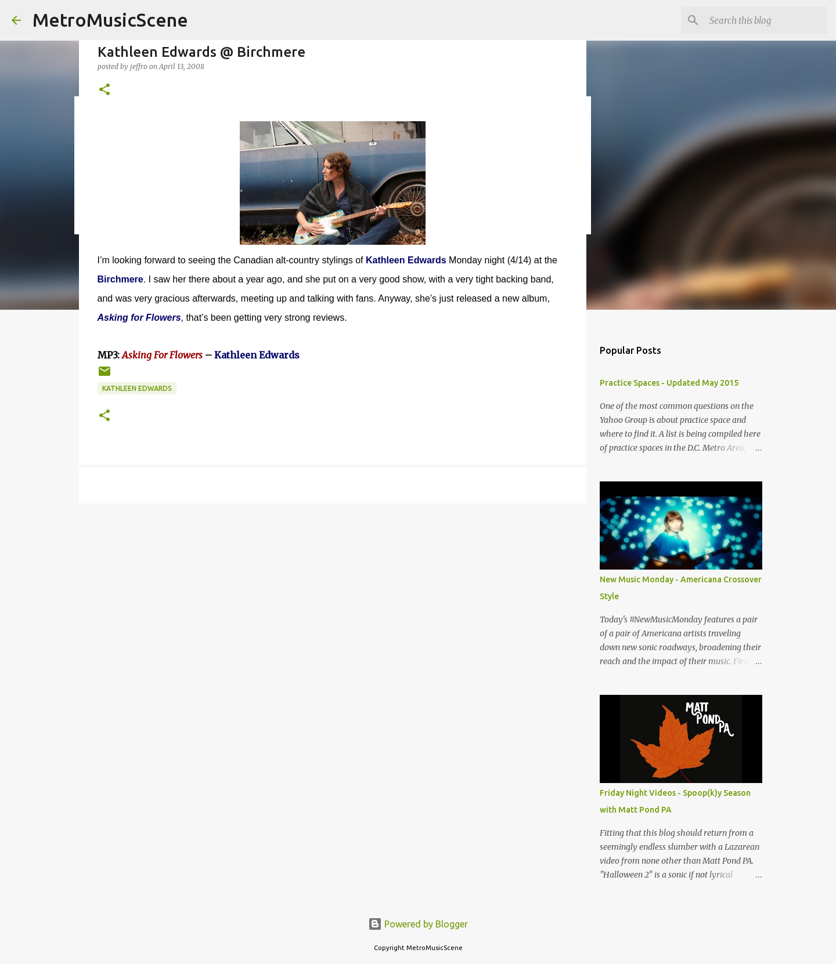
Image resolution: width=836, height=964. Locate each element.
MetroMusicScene (110, 19)
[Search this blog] (766, 20)
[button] (104, 90)
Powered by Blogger (418, 924)
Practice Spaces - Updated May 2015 (669, 382)
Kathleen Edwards (137, 388)
